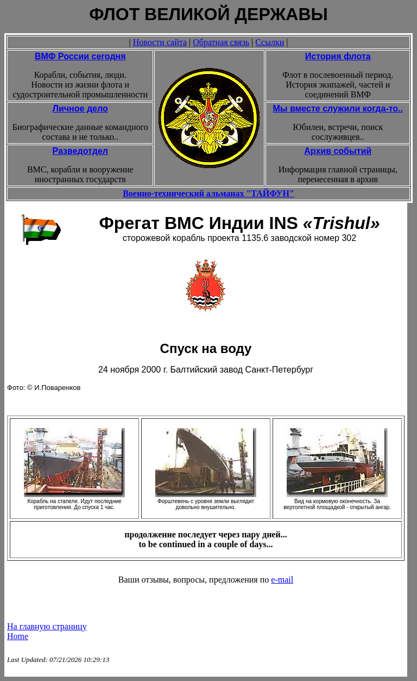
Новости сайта (160, 42)
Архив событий (337, 151)
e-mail (282, 579)
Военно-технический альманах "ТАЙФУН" (208, 193)
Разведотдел (80, 151)
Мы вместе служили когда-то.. (338, 108)
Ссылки (269, 42)
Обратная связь (221, 42)
